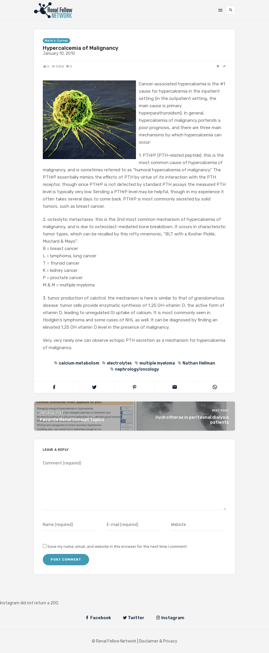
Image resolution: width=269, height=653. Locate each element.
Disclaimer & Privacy (158, 641)
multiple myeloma (157, 363)
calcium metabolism (78, 363)
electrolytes (119, 363)
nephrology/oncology (136, 369)
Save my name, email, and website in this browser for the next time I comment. (117, 546)
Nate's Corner (56, 41)
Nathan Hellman (198, 363)
